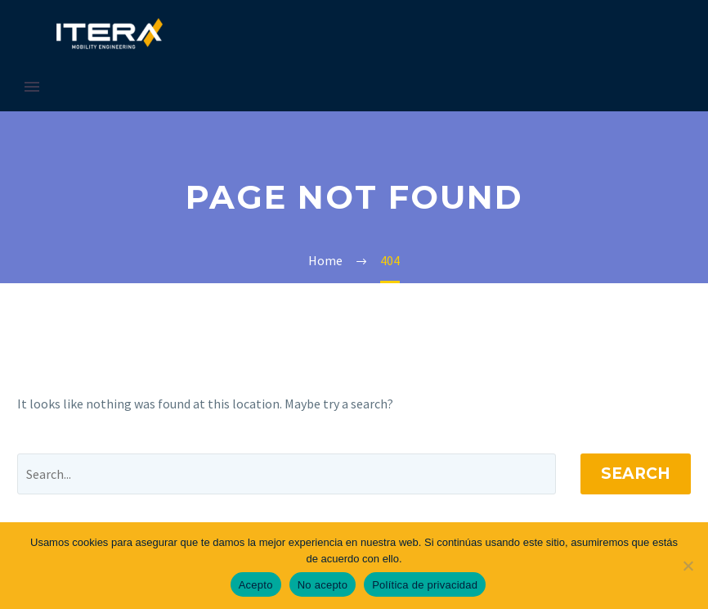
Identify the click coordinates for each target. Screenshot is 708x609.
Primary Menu (32, 87)
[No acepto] (687, 565)
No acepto (323, 585)
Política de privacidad (424, 585)
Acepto (256, 585)
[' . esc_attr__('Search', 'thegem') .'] (286, 473)
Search (635, 473)
